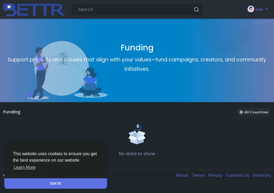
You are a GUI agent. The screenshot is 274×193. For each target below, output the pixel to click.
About (182, 175)
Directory (262, 175)
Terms (199, 175)
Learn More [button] (25, 167)
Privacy (215, 175)
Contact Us (238, 175)
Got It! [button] (55, 183)
